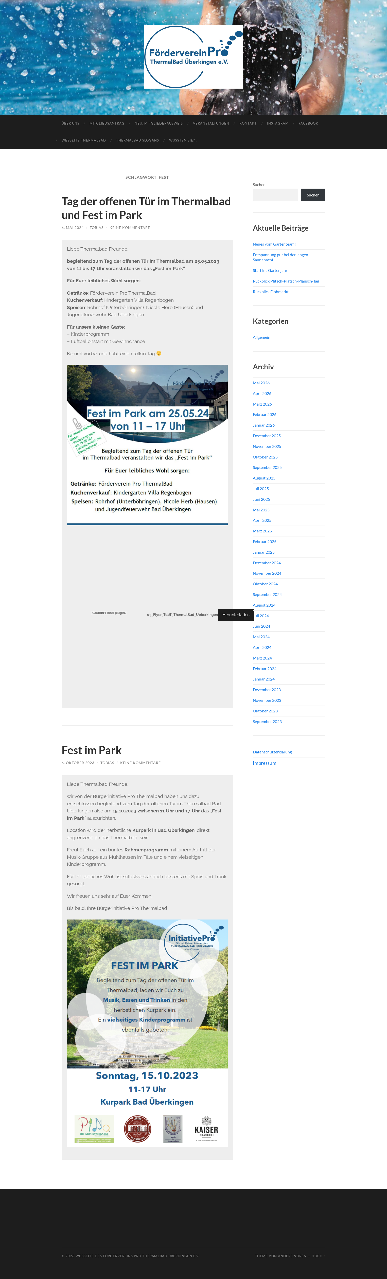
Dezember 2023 (267, 689)
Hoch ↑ (318, 1256)
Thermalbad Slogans (137, 140)
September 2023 (267, 721)
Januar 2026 (264, 425)
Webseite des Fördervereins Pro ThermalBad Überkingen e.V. (138, 1256)
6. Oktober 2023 (78, 763)
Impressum (264, 763)
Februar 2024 (264, 668)
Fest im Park (93, 750)
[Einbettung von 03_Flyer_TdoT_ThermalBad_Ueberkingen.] (109, 613)
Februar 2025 (264, 541)
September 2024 (267, 594)
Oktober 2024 (265, 583)
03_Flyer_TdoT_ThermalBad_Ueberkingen (185, 614)
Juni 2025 (261, 499)
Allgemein (261, 337)
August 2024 (264, 605)
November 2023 (267, 700)
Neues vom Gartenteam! (274, 244)
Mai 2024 (261, 636)
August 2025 (264, 477)
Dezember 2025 (267, 435)
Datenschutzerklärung (272, 751)
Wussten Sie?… (183, 140)
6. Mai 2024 (73, 227)
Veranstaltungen (211, 123)
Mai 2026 (261, 382)
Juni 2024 (261, 626)
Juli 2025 (261, 488)
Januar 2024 (264, 678)
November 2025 (267, 446)
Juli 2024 (261, 615)
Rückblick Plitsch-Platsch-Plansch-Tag (286, 280)
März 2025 (262, 530)
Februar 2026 (264, 414)
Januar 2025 (264, 552)
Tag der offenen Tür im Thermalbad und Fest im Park (136, 208)
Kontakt (248, 123)
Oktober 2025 (265, 456)
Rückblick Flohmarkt (271, 291)
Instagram (278, 123)
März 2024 (262, 657)
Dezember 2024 (267, 562)
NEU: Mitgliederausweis (159, 123)
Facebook (308, 123)
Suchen (259, 184)
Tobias (96, 227)
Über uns (70, 123)
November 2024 (267, 573)
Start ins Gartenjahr (270, 270)
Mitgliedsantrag (107, 123)
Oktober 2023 (265, 710)
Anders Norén (292, 1256)
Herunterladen (241, 614)
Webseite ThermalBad (84, 140)
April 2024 (262, 647)
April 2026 (262, 393)
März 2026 (262, 404)
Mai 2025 (261, 509)
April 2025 (262, 520)
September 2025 (267, 467)
